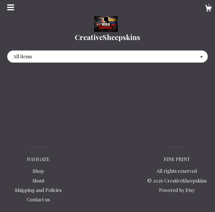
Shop (38, 171)
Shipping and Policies (38, 190)
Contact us (38, 199)
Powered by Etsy (177, 190)
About (38, 181)
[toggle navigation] (10, 7)
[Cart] (208, 9)
